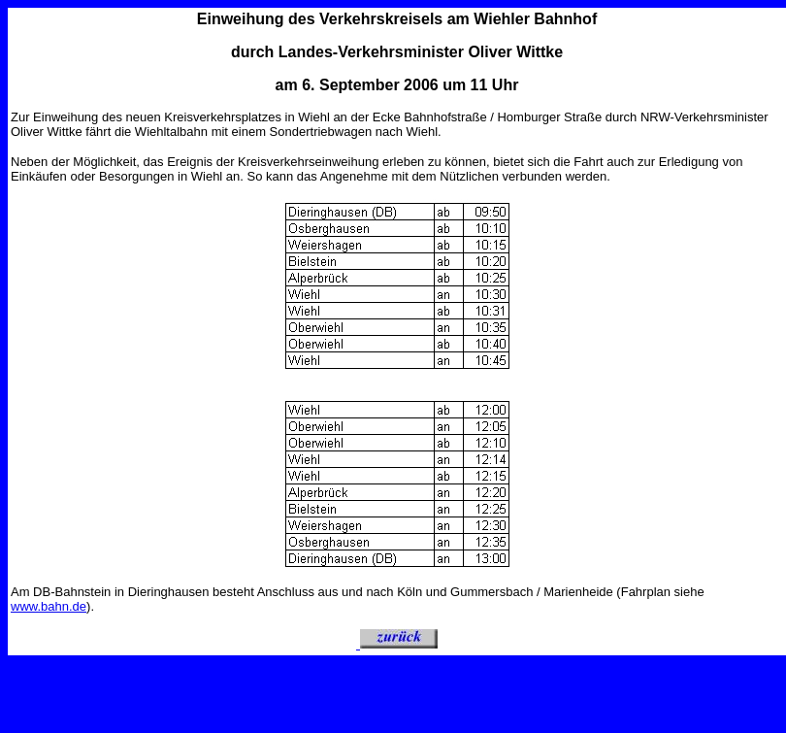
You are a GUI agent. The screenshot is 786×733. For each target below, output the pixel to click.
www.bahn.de (48, 606)
